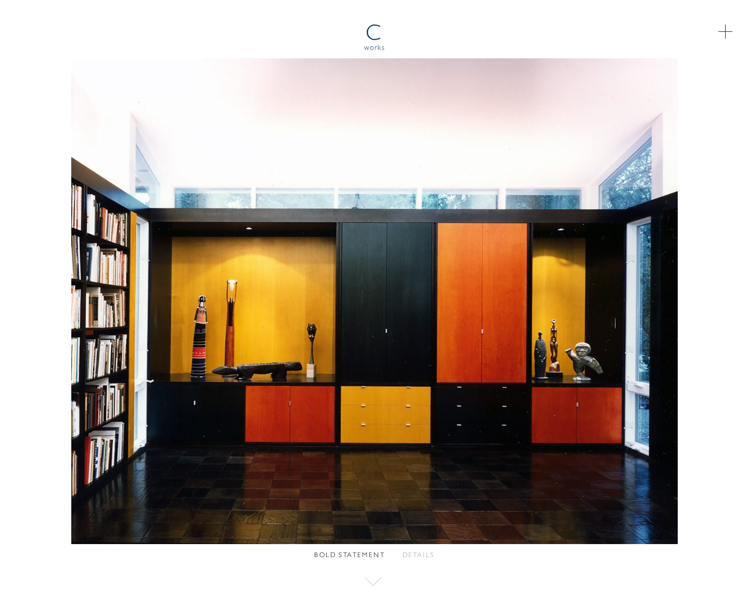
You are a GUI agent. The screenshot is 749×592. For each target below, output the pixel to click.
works (374, 48)
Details (419, 555)
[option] (374, 301)
